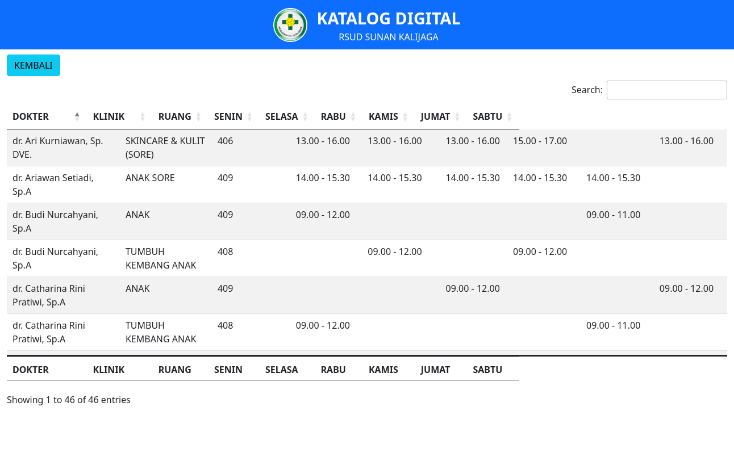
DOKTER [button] (30, 116)
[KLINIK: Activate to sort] (226, 116)
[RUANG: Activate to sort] (319, 116)
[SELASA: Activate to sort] (444, 116)
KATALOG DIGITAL (388, 18)
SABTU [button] (684, 116)
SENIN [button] (370, 116)
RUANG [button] (310, 116)
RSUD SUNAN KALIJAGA (389, 37)
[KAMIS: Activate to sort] (570, 116)
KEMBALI (33, 65)
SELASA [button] (434, 116)
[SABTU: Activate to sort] (695, 116)
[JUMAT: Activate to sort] (632, 116)
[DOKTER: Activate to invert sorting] (85, 116)
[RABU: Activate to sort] (507, 116)
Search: (587, 89)
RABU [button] (494, 116)
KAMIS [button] (559, 116)
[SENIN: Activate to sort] (381, 116)
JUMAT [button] (621, 116)
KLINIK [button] (185, 116)
